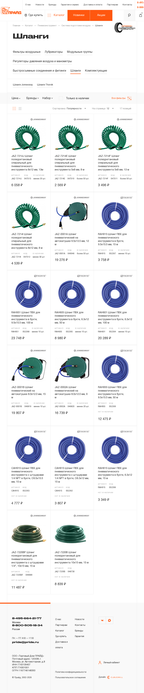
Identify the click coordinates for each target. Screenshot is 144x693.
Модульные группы (79, 52)
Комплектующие (96, 71)
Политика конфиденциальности (70, 672)
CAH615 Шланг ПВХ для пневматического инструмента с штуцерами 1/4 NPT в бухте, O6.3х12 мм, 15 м (72, 475)
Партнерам (112, 5)
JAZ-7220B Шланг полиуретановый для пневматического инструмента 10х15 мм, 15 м (72, 557)
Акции (101, 15)
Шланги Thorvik (45, 85)
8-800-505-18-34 (27, 625)
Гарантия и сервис (70, 5)
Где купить (34, 15)
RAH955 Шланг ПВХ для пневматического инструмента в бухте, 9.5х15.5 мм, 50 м (112, 392)
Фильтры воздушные (26, 52)
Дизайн (111, 677)
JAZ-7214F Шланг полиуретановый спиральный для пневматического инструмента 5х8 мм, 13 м (113, 163)
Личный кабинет (109, 662)
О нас (28, 5)
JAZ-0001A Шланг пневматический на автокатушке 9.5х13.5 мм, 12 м (72, 239)
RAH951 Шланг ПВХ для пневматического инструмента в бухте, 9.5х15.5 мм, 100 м (25, 317)
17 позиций (125, 109)
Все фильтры (121, 98)
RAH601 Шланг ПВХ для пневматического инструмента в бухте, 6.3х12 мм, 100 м (115, 317)
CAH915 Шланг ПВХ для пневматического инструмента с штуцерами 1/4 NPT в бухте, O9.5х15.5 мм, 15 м (27, 475)
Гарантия (79, 636)
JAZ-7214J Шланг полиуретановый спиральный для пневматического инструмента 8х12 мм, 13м (27, 163)
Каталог (56, 15)
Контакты (127, 5)
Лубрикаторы (54, 52)
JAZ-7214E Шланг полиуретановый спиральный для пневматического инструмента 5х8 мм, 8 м (69, 163)
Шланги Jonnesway (23, 85)
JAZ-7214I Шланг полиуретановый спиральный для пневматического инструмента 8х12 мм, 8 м (26, 241)
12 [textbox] (108, 109)
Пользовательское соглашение (70, 678)
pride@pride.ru (25, 642)
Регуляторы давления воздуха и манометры (42, 61)
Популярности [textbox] (74, 109)
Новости (40, 5)
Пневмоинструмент (47, 26)
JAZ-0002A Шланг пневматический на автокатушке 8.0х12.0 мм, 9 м (71, 392)
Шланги (75, 71)
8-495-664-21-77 (26, 618)
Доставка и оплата (93, 5)
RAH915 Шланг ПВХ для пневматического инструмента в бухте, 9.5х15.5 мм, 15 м (112, 239)
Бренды (52, 5)
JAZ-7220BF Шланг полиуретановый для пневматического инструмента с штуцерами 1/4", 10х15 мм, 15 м (27, 559)
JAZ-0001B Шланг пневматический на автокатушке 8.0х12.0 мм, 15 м (28, 392)
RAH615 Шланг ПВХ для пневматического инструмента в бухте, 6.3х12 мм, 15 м (115, 473)
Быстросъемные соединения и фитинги (39, 71)
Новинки (78, 15)
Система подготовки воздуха (75, 26)
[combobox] (32, 98)
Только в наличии (77, 98)
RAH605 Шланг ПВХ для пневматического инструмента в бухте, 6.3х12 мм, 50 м (72, 317)
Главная (16, 26)
